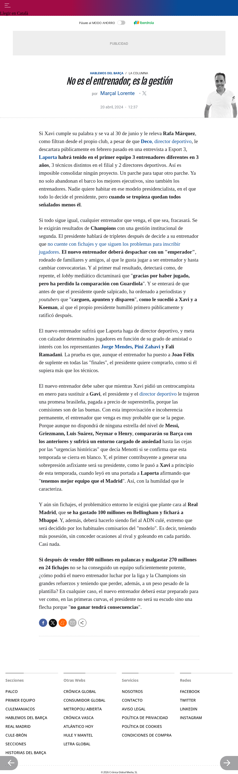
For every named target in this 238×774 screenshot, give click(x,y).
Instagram (191, 717)
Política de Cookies (142, 726)
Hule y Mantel (78, 735)
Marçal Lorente (118, 93)
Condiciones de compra (146, 735)
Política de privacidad (145, 717)
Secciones (15, 743)
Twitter (188, 700)
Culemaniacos (20, 708)
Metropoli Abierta (83, 708)
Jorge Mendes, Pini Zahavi (130, 346)
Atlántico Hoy (78, 726)
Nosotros (132, 691)
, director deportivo (166, 141)
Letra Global (77, 743)
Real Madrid (18, 726)
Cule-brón (16, 735)
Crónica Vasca (79, 717)
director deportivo (158, 394)
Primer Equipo (20, 700)
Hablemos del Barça (106, 73)
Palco (11, 691)
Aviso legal (133, 708)
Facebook (190, 691)
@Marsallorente (144, 93)
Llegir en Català (14, 13)
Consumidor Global (84, 700)
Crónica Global (80, 691)
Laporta (48, 157)
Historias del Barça (25, 752)
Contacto (132, 700)
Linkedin (188, 708)
